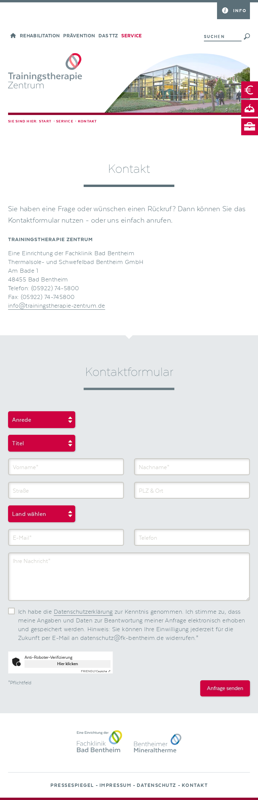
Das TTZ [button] (108, 36)
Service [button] (131, 36)
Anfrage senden (225, 688)
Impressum (115, 785)
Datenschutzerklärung (83, 612)
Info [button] (240, 10)
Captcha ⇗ (96, 671)
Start (45, 121)
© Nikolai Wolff (236, 110)
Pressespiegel (72, 785)
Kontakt (195, 785)
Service (64, 121)
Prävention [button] (79, 36)
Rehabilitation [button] (40, 36)
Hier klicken (67, 663)
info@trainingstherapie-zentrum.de (56, 306)
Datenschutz (156, 785)
